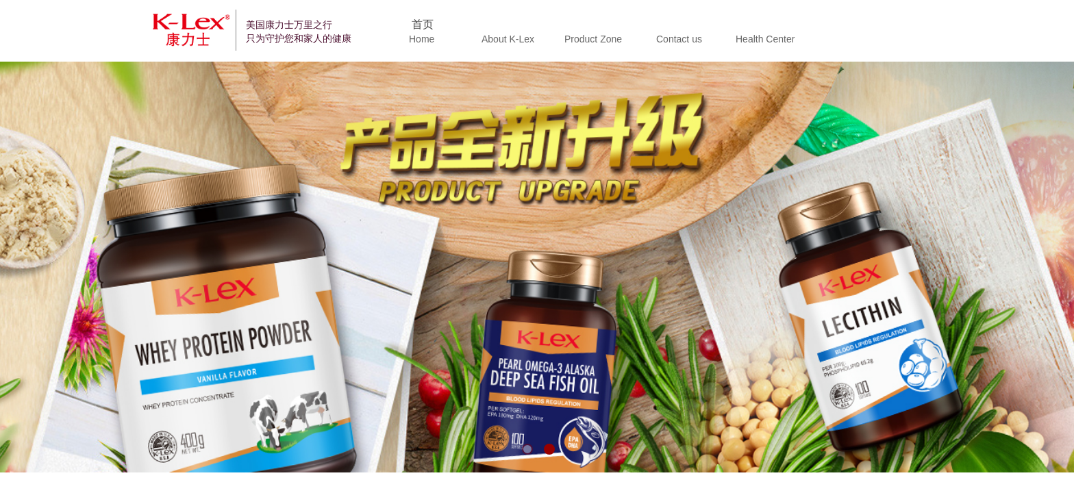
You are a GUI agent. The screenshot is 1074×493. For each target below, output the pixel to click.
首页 (423, 24)
